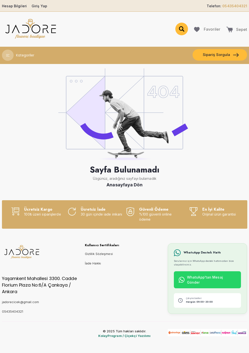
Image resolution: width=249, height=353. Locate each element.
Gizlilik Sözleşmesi (99, 254)
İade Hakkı (93, 263)
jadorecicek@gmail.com (20, 302)
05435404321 (12, 311)
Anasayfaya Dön (124, 184)
